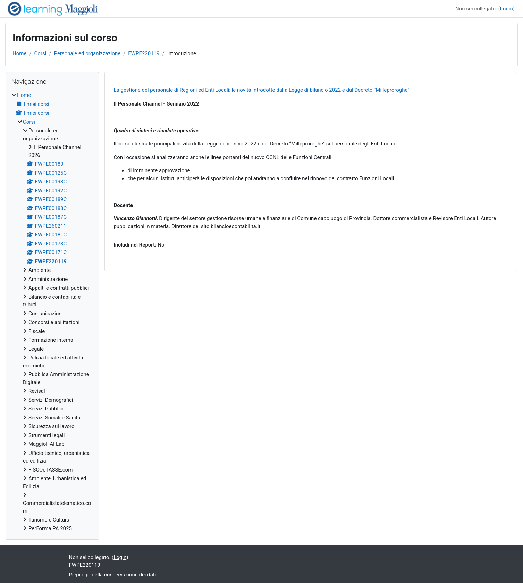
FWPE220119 (143, 53)
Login (506, 9)
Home (19, 53)
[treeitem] (52, 312)
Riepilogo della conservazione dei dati (112, 575)
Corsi (40, 53)
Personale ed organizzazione (87, 53)
